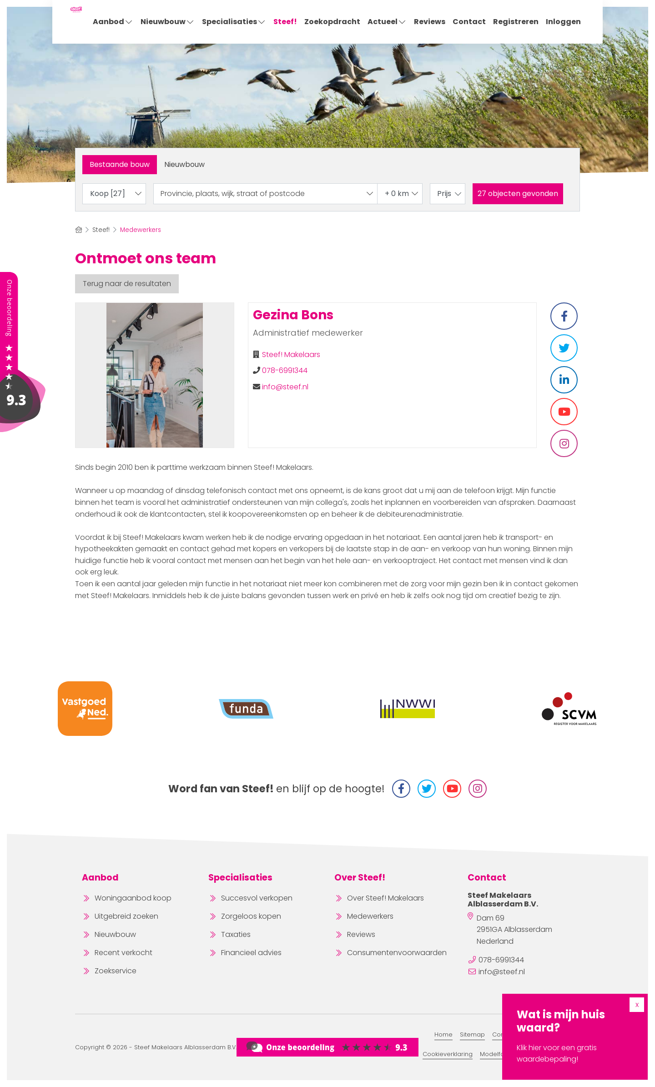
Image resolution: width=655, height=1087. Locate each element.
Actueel (387, 21)
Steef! (285, 21)
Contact (469, 21)
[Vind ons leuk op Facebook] (401, 789)
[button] (518, 193)
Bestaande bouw (120, 164)
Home (443, 1034)
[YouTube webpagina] (452, 789)
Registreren (516, 21)
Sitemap (472, 1034)
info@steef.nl (285, 387)
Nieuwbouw (168, 21)
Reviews (429, 21)
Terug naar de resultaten (127, 283)
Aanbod (113, 21)
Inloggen (563, 21)
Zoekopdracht (332, 21)
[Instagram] (478, 789)
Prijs (450, 193)
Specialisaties (234, 21)
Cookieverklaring (448, 1054)
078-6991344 (284, 370)
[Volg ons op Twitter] (427, 789)
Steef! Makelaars (291, 354)
